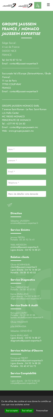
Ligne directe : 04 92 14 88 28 (25, 363)
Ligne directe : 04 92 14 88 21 (25, 249)
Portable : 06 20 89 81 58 (23, 315)
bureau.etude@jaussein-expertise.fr (27, 317)
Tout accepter (12, 410)
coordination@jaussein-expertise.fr (27, 360)
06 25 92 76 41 (26, 239)
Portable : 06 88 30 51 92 (23, 289)
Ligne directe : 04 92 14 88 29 (26, 269)
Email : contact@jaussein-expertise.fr (20, 91)
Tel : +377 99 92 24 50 (14, 123)
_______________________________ (20, 98)
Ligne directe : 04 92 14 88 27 (25, 296)
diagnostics (16, 298)
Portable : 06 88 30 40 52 (23, 272)
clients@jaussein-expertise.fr (24, 267)
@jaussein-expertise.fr (31, 298)
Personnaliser (42, 410)
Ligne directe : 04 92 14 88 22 (25, 380)
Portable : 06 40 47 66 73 (23, 366)
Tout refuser (27, 410)
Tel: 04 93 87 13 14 (12, 60)
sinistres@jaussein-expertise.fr (24, 223)
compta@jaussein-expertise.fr (24, 383)
